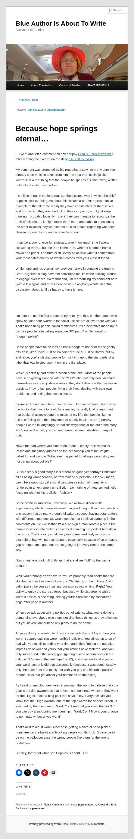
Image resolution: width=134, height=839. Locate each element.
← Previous (23, 99)
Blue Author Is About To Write (61, 23)
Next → (36, 99)
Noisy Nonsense (54, 804)
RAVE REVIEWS (98, 85)
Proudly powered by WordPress (48, 824)
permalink (38, 808)
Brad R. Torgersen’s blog (95, 154)
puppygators (86, 804)
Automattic (97, 824)
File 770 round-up (81, 159)
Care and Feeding (70, 85)
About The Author (41, 85)
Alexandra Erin (56, 109)
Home (20, 85)
